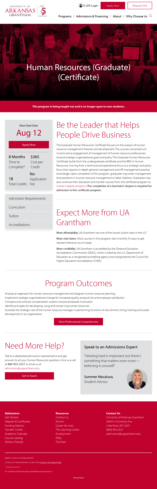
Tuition (14, 216)
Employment (63, 434)
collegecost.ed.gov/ (13, 467)
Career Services (64, 425)
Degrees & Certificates (17, 421)
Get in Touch (29, 376)
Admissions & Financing (92, 16)
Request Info (140, 5)
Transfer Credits (14, 429)
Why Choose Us (136, 16)
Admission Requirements (27, 198)
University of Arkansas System (50, 462)
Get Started (11, 417)
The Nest (61, 442)
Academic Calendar (16, 434)
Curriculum (17, 207)
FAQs (58, 438)
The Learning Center (67, 429)
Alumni (60, 421)
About (117, 16)
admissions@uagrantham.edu (22, 368)
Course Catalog (14, 438)
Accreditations (19, 224)
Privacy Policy (78, 478)
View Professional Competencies (78, 321)
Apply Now (113, 5)
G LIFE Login (88, 5)
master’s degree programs (71, 186)
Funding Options (14, 425)
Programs (64, 16)
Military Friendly (14, 442)
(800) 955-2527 (114, 429)
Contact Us (62, 417)
